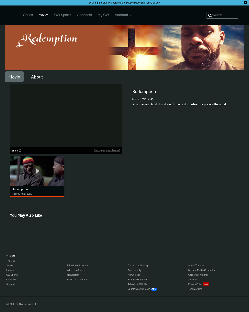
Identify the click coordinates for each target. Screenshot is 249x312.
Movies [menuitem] (44, 15)
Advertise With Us (137, 284)
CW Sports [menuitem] (62, 15)
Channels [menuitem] (84, 15)
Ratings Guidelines (138, 279)
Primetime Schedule (77, 265)
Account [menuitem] (123, 15)
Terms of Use (153, 2)
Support (10, 284)
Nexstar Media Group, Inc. (202, 270)
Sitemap (192, 279)
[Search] (222, 15)
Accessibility (134, 270)
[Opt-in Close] (245, 2)
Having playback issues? (107, 150)
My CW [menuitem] (103, 15)
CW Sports (12, 274)
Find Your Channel (77, 279)
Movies (10, 270)
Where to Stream (76, 270)
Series (9, 265)
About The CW (196, 265)
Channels (11, 279)
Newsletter (73, 274)
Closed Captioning (138, 265)
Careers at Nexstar (198, 274)
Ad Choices (134, 274)
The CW (8, 14)
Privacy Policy (133, 2)
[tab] (14, 76)
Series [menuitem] (28, 15)
